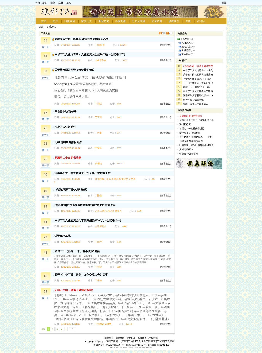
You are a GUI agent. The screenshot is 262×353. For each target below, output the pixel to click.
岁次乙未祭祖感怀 (65, 127)
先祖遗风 (186, 42)
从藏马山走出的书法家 (68, 157)
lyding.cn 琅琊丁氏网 (107, 341)
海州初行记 (185, 124)
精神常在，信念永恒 (193, 99)
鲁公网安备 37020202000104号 (109, 345)
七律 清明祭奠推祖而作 (68, 142)
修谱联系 (173, 21)
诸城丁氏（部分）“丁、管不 (197, 87)
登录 (52, 2)
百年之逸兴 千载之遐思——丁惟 (195, 137)
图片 (55, 21)
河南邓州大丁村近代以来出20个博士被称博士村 (82, 173)
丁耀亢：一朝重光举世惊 (191, 128)
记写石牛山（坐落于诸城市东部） (74, 290)
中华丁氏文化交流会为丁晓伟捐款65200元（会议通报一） (88, 220)
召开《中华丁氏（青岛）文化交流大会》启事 (81, 274)
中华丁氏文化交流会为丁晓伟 (198, 91)
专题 (188, 21)
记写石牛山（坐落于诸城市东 (198, 66)
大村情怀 (186, 50)
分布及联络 (138, 21)
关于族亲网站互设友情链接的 (198, 74)
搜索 (68, 2)
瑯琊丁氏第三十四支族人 (195, 104)
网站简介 (109, 338)
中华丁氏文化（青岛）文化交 (198, 70)
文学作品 (186, 54)
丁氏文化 (103, 21)
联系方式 (153, 338)
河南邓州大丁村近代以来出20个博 (196, 120)
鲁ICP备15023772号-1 (136, 344)
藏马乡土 (186, 46)
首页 (43, 21)
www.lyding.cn (63, 84)
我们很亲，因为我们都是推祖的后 (196, 145)
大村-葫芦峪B (186, 149)
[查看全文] (165, 45)
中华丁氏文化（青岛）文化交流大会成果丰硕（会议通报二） (90, 54)
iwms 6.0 (164, 344)
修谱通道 (142, 338)
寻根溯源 (120, 21)
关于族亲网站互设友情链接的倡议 (74, 69)
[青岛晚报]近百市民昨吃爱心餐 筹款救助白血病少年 (85, 205)
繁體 (224, 2)
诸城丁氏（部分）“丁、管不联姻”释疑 (77, 251)
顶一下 (45, 46)
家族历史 (86, 21)
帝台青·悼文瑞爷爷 (66, 111)
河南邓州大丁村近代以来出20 (198, 95)
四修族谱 (69, 21)
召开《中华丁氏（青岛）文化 (198, 83)
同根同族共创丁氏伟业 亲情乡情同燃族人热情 (82, 39)
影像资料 (157, 21)
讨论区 (201, 21)
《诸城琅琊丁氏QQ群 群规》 (72, 189)
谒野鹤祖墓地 (63, 236)
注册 (60, 2)
